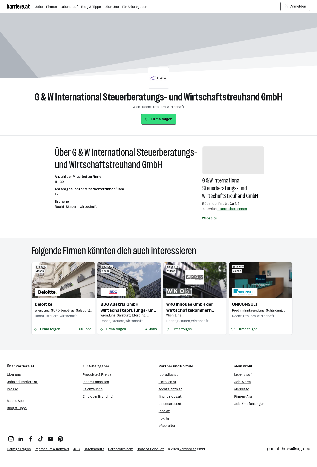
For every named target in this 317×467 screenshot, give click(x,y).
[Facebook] (31, 437)
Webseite (209, 218)
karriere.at (187, 449)
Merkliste (241, 389)
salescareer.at (170, 404)
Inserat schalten (96, 382)
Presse (12, 389)
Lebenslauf (243, 375)
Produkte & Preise (97, 375)
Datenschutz (94, 449)
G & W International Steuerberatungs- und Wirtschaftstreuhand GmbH (158, 97)
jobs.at (164, 411)
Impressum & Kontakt (52, 449)
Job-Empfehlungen (249, 404)
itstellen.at (167, 382)
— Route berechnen (232, 209)
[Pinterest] (60, 437)
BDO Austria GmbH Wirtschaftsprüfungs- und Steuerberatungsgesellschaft (129, 307)
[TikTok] (41, 437)
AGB (76, 449)
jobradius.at (168, 375)
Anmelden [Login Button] (295, 6)
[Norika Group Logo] (288, 450)
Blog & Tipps (17, 408)
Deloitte (43, 304)
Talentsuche (93, 389)
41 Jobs (151, 329)
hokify (164, 418)
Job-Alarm (242, 382)
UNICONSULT (245, 304)
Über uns (14, 375)
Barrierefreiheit (120, 449)
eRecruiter (167, 426)
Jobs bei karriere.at (22, 382)
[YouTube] (50, 437)
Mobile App (15, 401)
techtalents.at (170, 389)
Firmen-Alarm (245, 396)
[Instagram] (11, 437)
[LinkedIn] (21, 437)
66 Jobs (85, 329)
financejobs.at (170, 396)
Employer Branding (98, 396)
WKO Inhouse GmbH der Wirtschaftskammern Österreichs (189, 307)
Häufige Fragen (19, 449)
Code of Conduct (150, 449)
